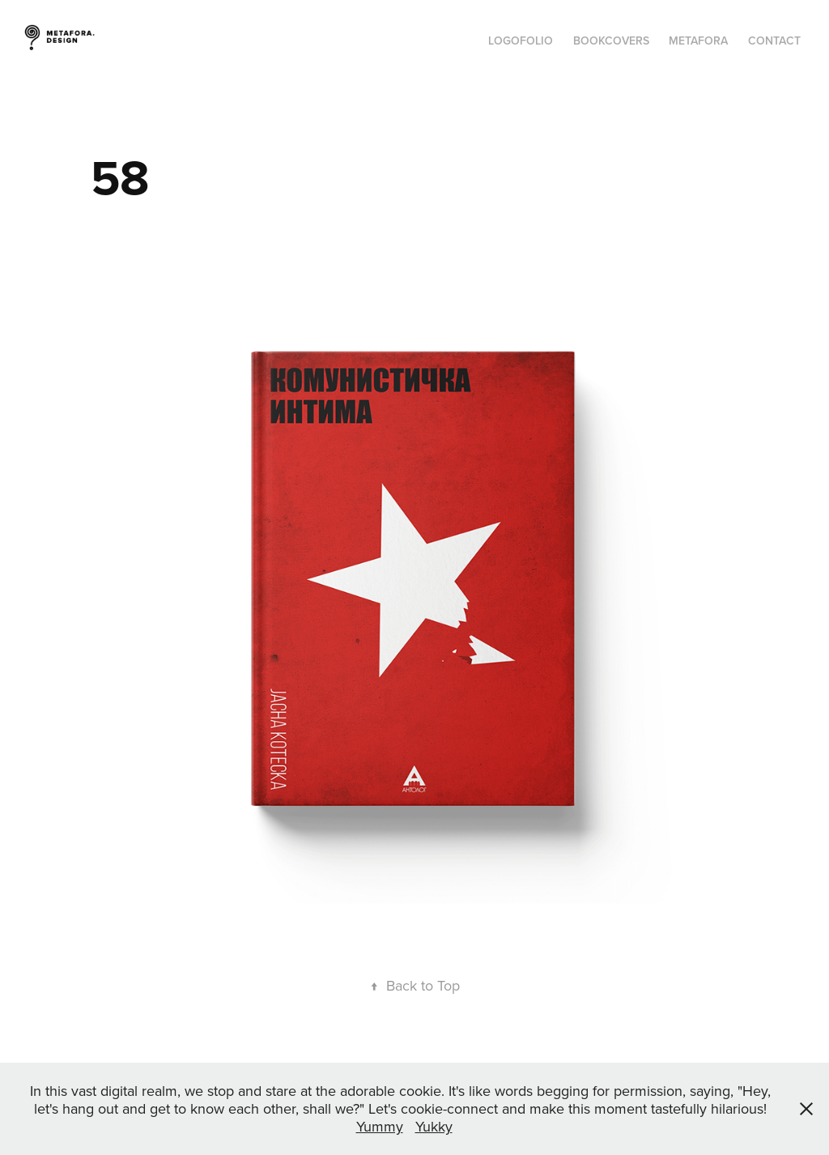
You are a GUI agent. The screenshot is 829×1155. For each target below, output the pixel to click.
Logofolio (520, 40)
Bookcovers (611, 40)
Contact (774, 40)
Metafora (698, 40)
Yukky (434, 1126)
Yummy (379, 1126)
